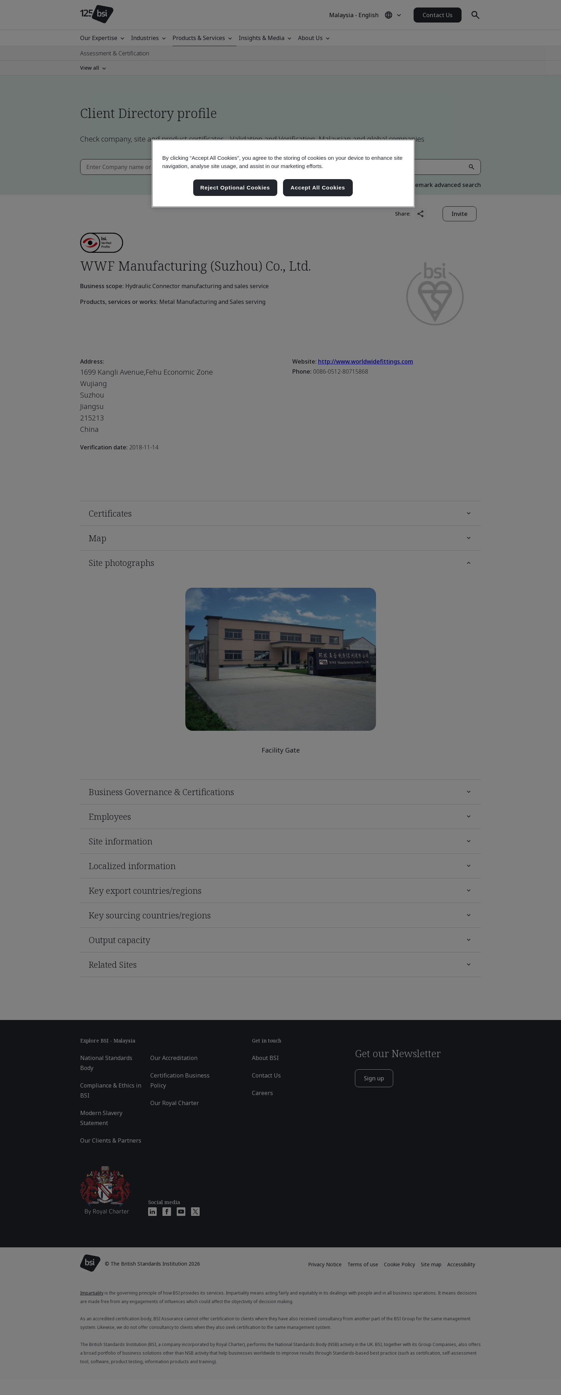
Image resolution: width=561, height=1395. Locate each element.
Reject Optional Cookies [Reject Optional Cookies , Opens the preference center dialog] (235, 187)
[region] (283, 173)
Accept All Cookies (318, 187)
